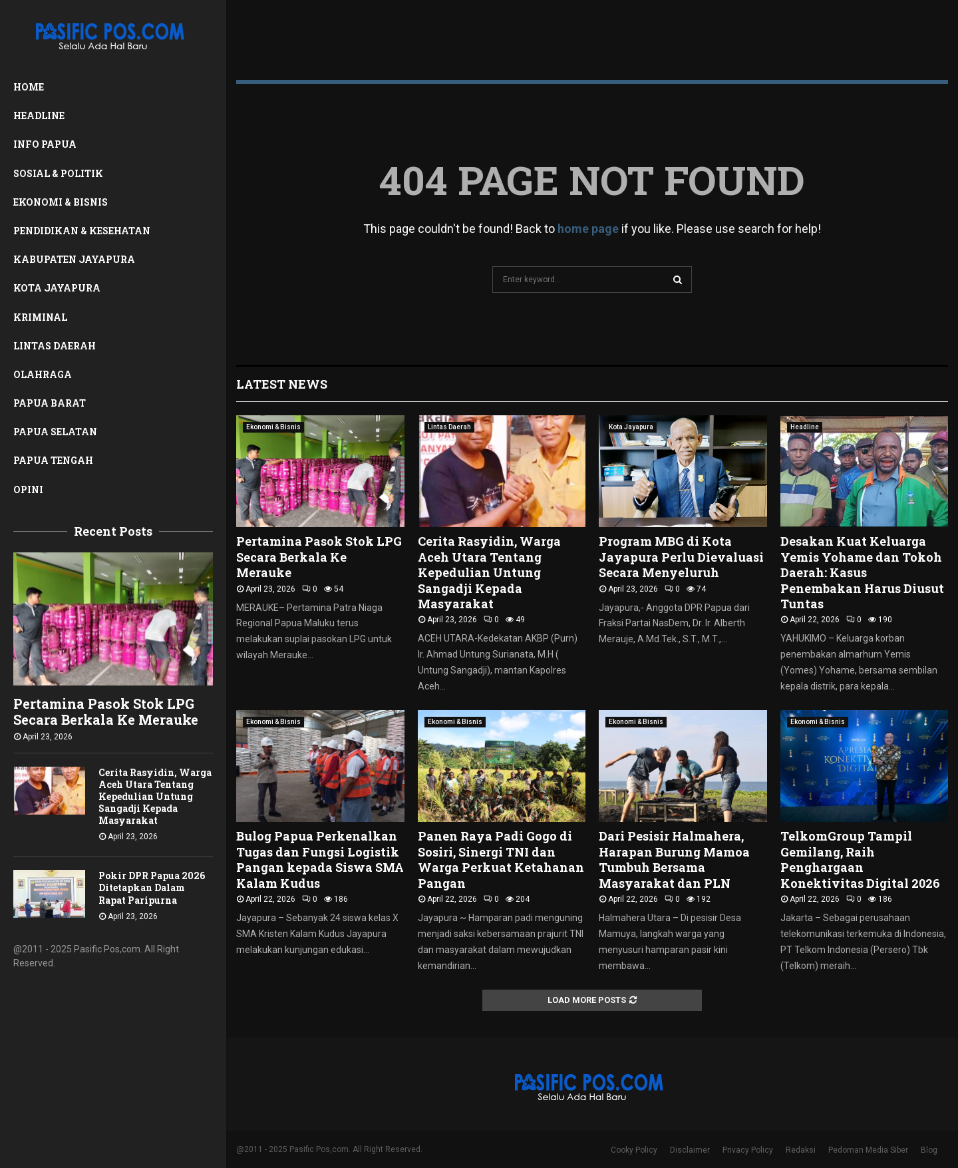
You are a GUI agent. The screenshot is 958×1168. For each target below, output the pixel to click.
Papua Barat (49, 403)
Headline (39, 115)
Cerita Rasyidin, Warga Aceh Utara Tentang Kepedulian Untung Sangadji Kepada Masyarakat (155, 796)
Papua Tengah (53, 460)
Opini (28, 489)
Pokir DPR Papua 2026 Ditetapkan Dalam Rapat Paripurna (151, 887)
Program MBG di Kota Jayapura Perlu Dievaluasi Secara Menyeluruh (681, 556)
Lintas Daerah (54, 345)
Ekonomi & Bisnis (60, 202)
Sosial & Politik (58, 173)
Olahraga (42, 374)
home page (588, 229)
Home (28, 87)
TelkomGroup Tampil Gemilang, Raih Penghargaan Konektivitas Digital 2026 (860, 859)
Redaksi (801, 1150)
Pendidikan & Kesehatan (81, 230)
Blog (929, 1150)
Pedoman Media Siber (868, 1150)
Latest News (281, 384)
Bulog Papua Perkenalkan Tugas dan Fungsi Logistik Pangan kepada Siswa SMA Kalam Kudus (320, 859)
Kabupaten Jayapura (74, 259)
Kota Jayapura (56, 288)
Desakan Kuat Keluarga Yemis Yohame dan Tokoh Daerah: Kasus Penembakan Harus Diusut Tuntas (862, 572)
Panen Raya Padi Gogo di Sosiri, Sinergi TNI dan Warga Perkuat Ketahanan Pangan (501, 859)
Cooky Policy (634, 1150)
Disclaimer (690, 1150)
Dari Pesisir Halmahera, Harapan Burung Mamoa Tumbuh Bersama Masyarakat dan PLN (674, 859)
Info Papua (45, 144)
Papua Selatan (55, 431)
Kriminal (40, 317)
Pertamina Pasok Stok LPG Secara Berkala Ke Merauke (105, 711)
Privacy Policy (747, 1150)
